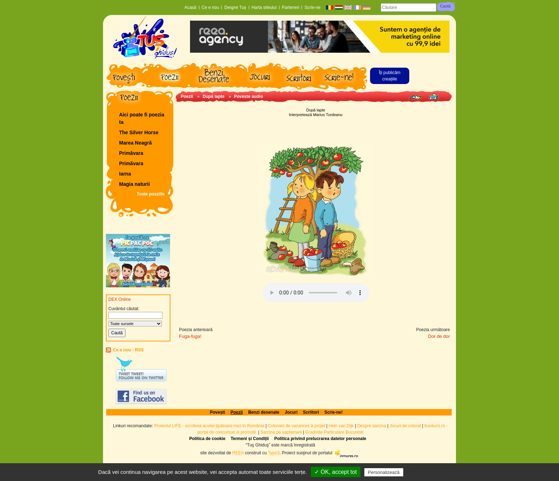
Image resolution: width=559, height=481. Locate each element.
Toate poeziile (151, 194)
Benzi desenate (263, 412)
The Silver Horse (139, 132)
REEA (238, 452)
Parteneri (290, 7)
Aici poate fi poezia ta (141, 118)
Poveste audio (248, 96)
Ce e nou (210, 7)
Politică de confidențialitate (436, 472)
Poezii (187, 96)
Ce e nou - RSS (128, 349)
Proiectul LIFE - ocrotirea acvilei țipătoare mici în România (209, 425)
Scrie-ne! (333, 412)
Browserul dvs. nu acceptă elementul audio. (315, 292)
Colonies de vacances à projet (296, 425)
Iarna (125, 174)
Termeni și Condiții (250, 438)
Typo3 (274, 452)
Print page (433, 97)
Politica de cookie (207, 438)
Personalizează (384, 472)
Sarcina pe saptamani (281, 432)
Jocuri (291, 412)
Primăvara (131, 153)
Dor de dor (439, 336)
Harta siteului (264, 7)
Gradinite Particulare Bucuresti (334, 432)
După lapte (213, 96)
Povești (217, 412)
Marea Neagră (135, 143)
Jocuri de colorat (406, 425)
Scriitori (311, 412)
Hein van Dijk (341, 425)
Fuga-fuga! (190, 336)
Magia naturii (134, 184)
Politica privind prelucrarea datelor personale (320, 438)
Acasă (190, 7)
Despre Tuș (235, 7)
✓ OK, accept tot (335, 472)
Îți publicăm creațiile (390, 76)
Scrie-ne (312, 7)
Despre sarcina (371, 425)
